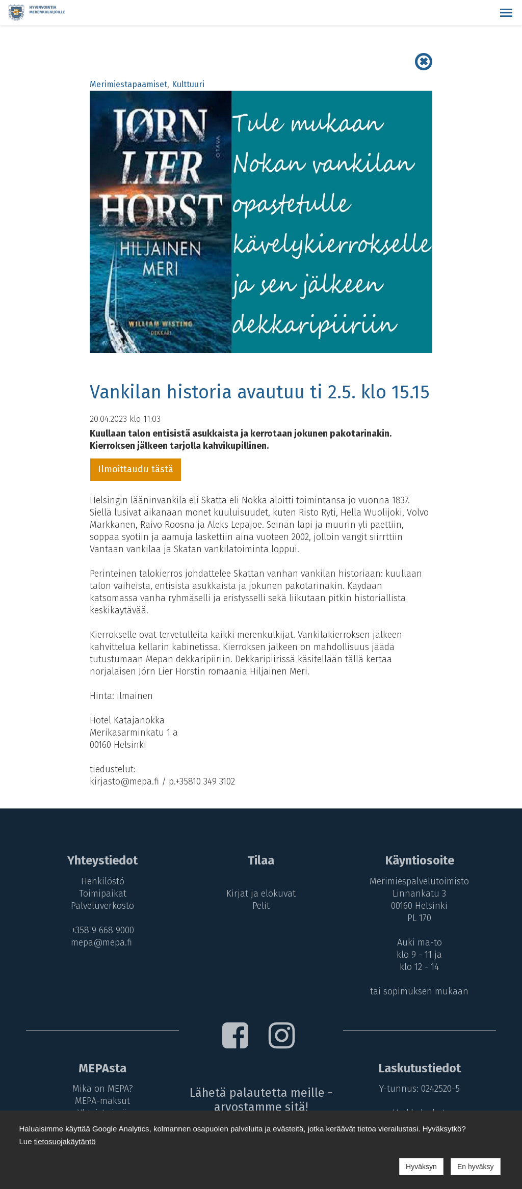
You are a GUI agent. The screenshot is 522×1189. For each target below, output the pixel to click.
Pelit (261, 905)
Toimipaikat (102, 893)
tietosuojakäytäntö (65, 1141)
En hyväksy (475, 1167)
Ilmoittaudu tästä (135, 469)
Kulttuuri (188, 84)
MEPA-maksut (102, 1100)
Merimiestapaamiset (128, 84)
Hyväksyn (421, 1167)
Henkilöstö (102, 881)
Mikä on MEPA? (102, 1088)
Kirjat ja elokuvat (261, 893)
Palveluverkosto (102, 905)
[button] (506, 13)
